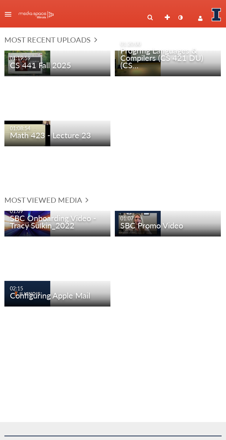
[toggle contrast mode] (180, 17)
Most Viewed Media (46, 199)
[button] (10, 14)
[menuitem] (150, 17)
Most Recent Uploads (50, 39)
